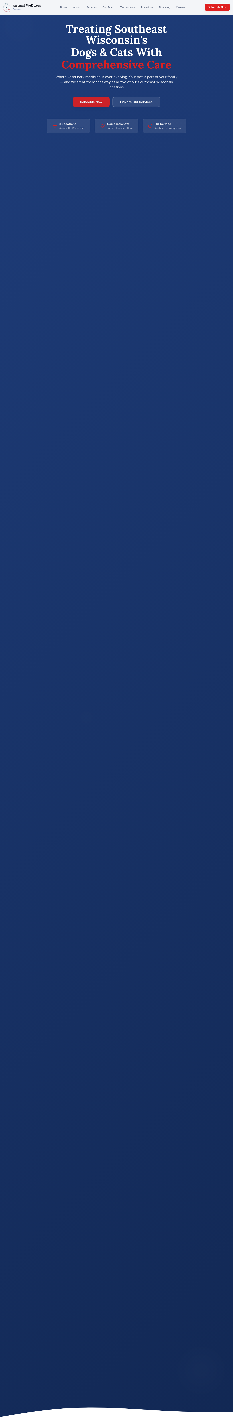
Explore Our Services (136, 102)
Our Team (108, 7)
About (77, 7)
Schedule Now (217, 7)
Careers (180, 7)
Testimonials (127, 7)
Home (63, 7)
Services (92, 7)
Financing (164, 7)
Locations (147, 7)
